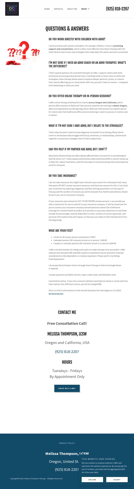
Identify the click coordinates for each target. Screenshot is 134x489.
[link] (12, 8)
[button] (85, 8)
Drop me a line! (66, 388)
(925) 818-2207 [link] (117, 8)
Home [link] (47, 9)
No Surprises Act (56, 293)
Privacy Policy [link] (67, 443)
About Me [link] (72, 9)
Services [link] (58, 9)
